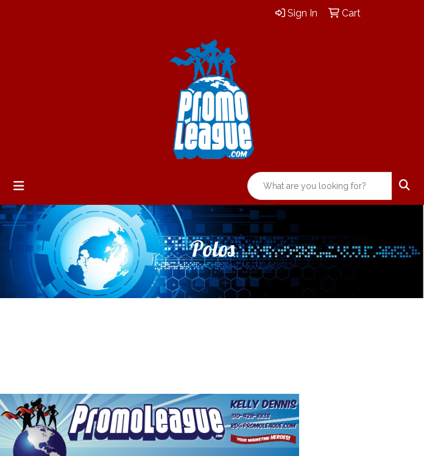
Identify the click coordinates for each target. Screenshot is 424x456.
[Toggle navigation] (19, 185)
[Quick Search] (319, 186)
